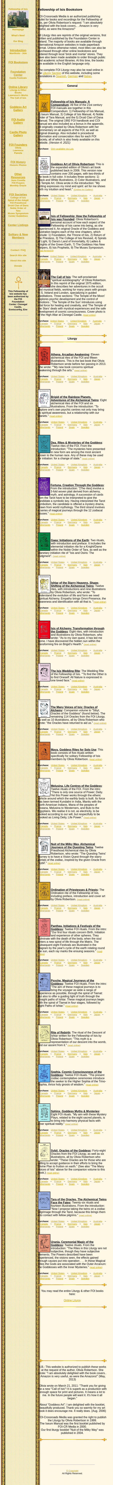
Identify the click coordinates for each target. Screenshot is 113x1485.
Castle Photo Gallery (18, 134)
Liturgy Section (52, 73)
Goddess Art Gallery (18, 108)
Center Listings (18, 225)
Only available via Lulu (62, 148)
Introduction (18, 50)
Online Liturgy (72, 1300)
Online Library (18, 87)
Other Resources (18, 176)
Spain (72, 200)
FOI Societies (18, 194)
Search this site (18, 255)
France (57, 198)
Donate (18, 265)
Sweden (85, 200)
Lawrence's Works (18, 95)
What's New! (18, 35)
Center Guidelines (18, 216)
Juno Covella (18, 180)
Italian (87, 76)
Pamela (18, 153)
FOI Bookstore (18, 62)
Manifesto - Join (18, 53)
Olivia (18, 147)
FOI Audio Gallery (18, 121)
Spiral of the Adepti (18, 200)
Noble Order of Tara (18, 209)
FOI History (18, 162)
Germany (72, 198)
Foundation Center (18, 73)
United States (58, 195)
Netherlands (44, 200)
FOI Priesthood (18, 203)
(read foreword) (46, 250)
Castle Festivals (18, 78)
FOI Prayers (18, 183)
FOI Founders (18, 144)
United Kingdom (79, 195)
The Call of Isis (18, 98)
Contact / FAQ (18, 250)
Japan (97, 198)
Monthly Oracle (18, 185)
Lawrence (18, 150)
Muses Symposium (18, 213)
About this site (18, 260)
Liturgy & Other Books (18, 91)
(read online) (89, 315)
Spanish (61, 76)
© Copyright (72, 1470)
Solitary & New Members (18, 236)
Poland (59, 200)
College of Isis (18, 197)
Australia (97, 195)
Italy (85, 198)
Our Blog (18, 41)
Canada (44, 198)
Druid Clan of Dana (18, 205)
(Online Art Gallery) (83, 189)
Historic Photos (18, 165)
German (73, 76)
